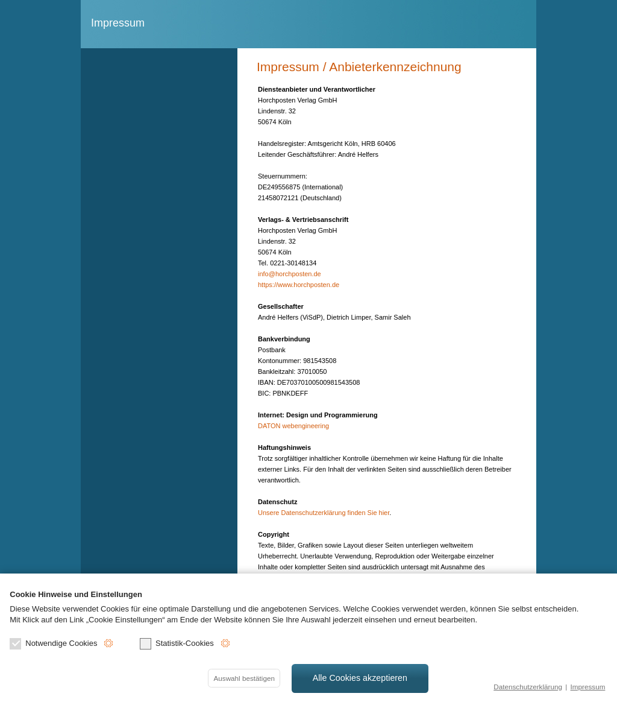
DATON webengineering (293, 425)
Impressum (588, 687)
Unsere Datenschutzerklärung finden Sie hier (323, 512)
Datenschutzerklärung (527, 687)
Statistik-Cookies (177, 644)
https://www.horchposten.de (298, 284)
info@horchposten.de (289, 273)
